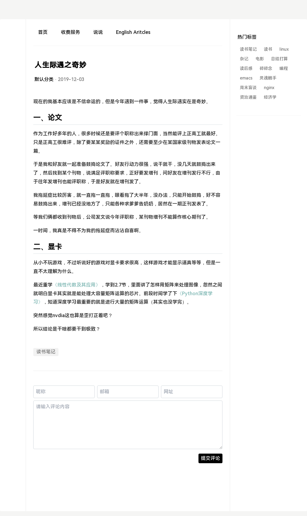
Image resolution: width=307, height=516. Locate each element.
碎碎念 (266, 68)
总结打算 (279, 58)
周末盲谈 (248, 87)
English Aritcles (133, 32)
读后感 (246, 68)
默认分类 (44, 79)
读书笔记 (45, 352)
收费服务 (70, 32)
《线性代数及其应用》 (76, 285)
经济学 (270, 97)
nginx (269, 87)
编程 (283, 68)
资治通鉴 (248, 97)
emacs (246, 78)
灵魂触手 (268, 78)
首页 (43, 32)
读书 (268, 49)
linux (284, 49)
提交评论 (210, 458)
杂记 (244, 58)
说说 (98, 32)
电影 (259, 58)
